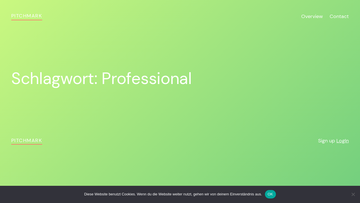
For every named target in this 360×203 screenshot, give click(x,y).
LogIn (342, 140)
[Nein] (353, 194)
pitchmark (26, 15)
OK (270, 194)
